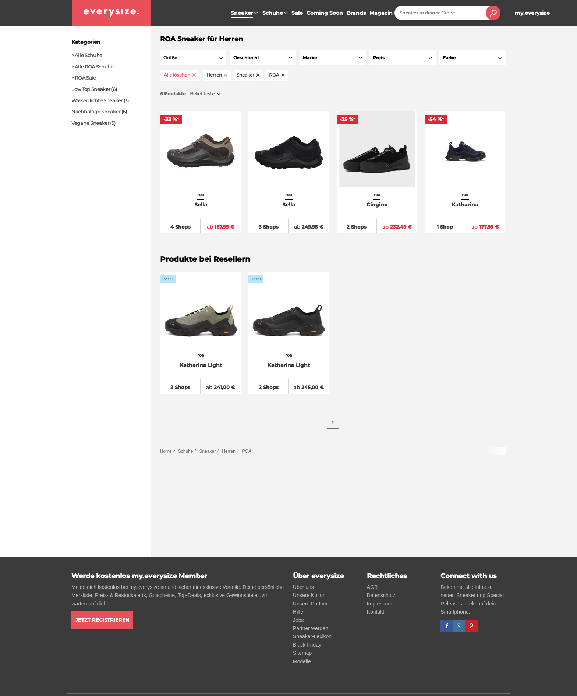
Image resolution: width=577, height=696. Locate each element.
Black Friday (307, 645)
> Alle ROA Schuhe (92, 67)
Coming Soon (325, 13)
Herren (229, 452)
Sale (297, 13)
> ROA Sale (83, 78)
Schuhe (276, 13)
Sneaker (207, 452)
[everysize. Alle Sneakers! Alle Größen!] (111, 13)
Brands (356, 13)
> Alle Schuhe (86, 55)
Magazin (381, 13)
